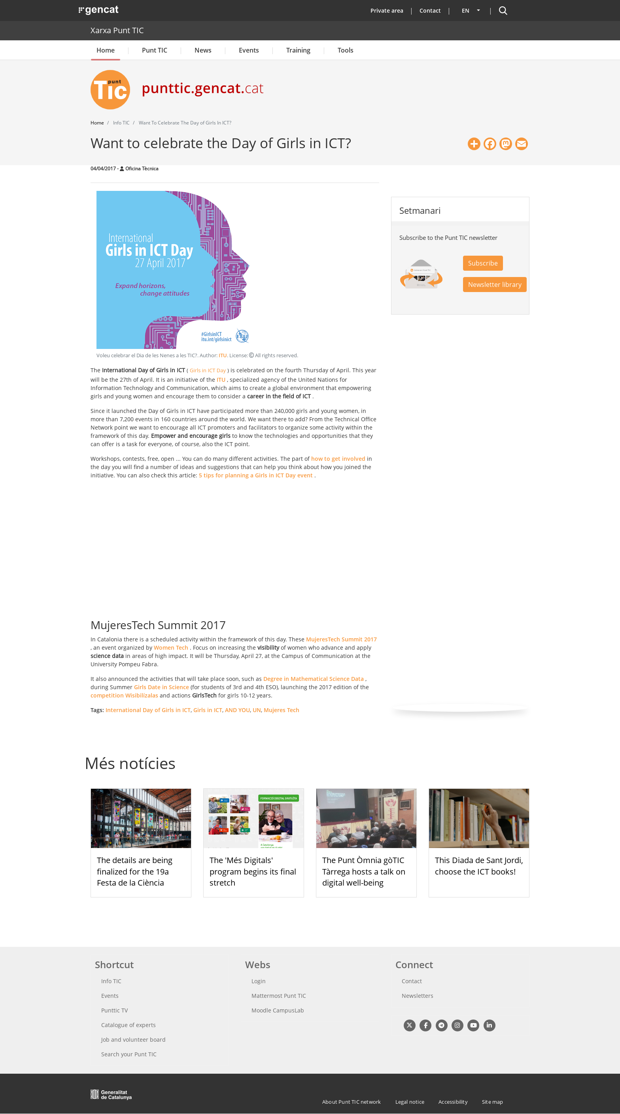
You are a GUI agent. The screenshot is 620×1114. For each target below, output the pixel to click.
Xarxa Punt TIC (117, 30)
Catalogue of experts (128, 1025)
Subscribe (483, 263)
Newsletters (417, 995)
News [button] (203, 50)
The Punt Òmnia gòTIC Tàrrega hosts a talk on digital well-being (363, 871)
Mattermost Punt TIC (278, 995)
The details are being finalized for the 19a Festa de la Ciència (134, 871)
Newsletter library (495, 284)
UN (257, 710)
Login (258, 981)
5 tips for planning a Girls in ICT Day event (256, 475)
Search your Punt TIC (129, 1054)
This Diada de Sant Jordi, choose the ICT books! (479, 866)
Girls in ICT (207, 710)
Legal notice (409, 1101)
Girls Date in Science (161, 687)
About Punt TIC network (351, 1101)
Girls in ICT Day (208, 370)
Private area (386, 10)
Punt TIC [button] (154, 50)
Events (249, 50)
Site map (492, 1101)
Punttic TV (114, 1010)
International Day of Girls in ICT (148, 710)
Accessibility (453, 1101)
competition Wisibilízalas (124, 695)
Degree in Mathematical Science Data (313, 678)
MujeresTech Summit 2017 (341, 639)
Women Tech (171, 647)
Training (298, 50)
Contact (430, 10)
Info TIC (111, 981)
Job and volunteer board (133, 1039)
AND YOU (237, 710)
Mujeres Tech (281, 710)
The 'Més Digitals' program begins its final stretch (253, 871)
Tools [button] (345, 50)
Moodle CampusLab (277, 1010)
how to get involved (338, 458)
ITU (223, 355)
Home (105, 50)
